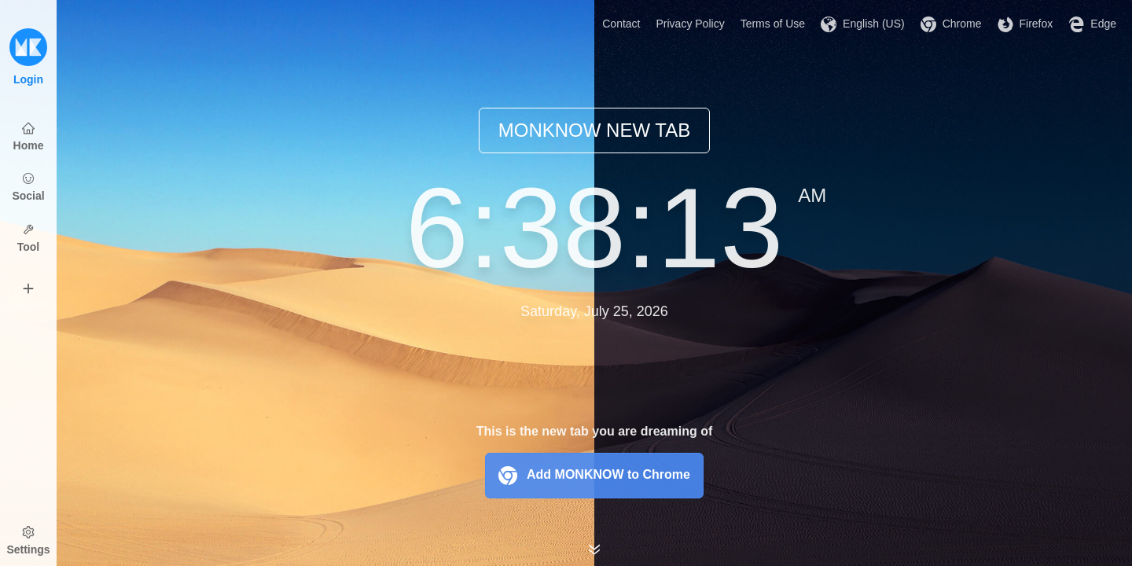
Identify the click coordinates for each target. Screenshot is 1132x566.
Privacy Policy (690, 23)
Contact (621, 23)
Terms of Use (773, 23)
